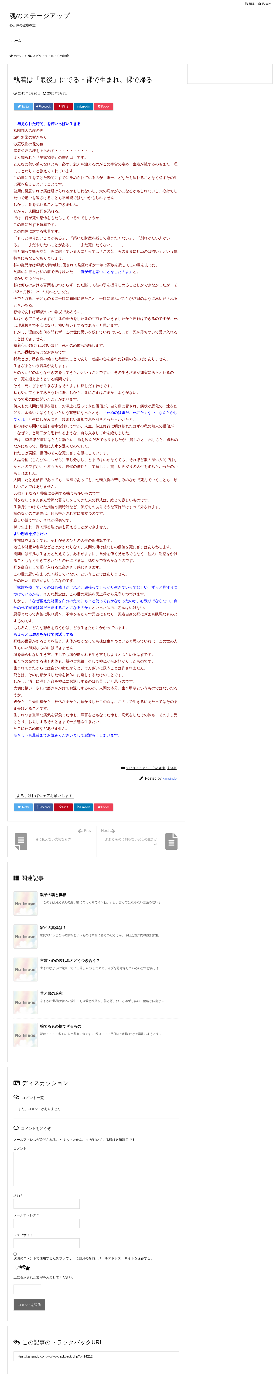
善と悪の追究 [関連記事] (51, 993)
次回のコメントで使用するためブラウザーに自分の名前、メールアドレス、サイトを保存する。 (84, 1258)
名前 (18, 1195)
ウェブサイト (23, 1235)
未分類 (172, 768)
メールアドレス (26, 1215)
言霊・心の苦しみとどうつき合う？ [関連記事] (70, 961)
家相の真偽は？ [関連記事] (53, 928)
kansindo (170, 778)
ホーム (18, 56)
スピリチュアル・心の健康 (51, 56)
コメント (20, 1148)
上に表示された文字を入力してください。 (44, 1277)
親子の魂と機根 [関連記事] (53, 895)
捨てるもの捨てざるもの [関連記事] (60, 1026)
